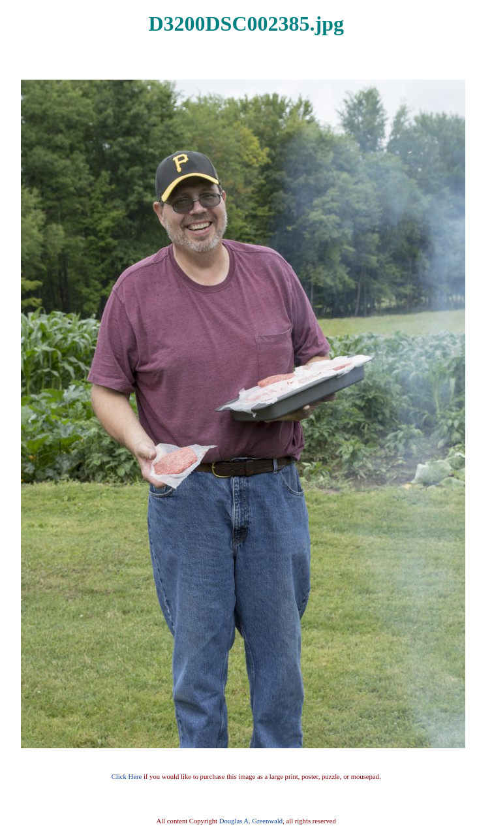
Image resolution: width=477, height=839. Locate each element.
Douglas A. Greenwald (251, 821)
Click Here (127, 776)
